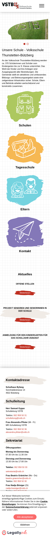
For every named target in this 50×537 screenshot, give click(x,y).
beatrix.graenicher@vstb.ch (18, 478)
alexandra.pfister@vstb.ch (17, 432)
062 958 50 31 (20, 415)
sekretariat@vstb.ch (15, 471)
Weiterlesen (25, 293)
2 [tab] (28, 44)
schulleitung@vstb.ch (15, 418)
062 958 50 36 (20, 429)
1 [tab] (24, 44)
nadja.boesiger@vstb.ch (17, 488)
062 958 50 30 (20, 467)
